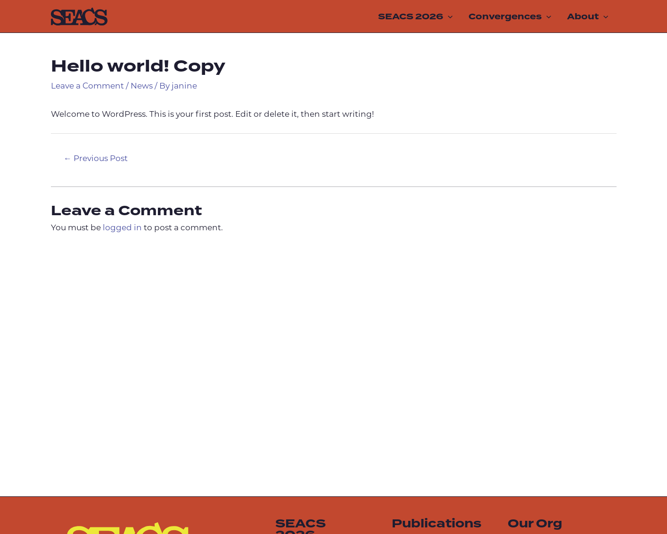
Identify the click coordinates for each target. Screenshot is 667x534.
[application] (448, 16)
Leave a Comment (87, 86)
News (142, 86)
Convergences (510, 16)
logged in (122, 228)
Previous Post (96, 159)
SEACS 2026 (415, 16)
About (587, 16)
